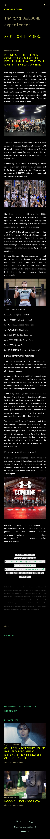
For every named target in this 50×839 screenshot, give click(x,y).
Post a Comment (16, 762)
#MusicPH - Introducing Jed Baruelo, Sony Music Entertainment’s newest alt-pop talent (24, 753)
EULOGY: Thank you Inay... (22, 800)
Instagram (25, 562)
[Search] (44, 4)
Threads (38, 562)
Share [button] (6, 626)
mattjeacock (31, 827)
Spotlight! (14, 37)
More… (35, 37)
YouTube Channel (34, 569)
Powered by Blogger (25, 821)
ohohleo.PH (13, 9)
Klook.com (10, 710)
